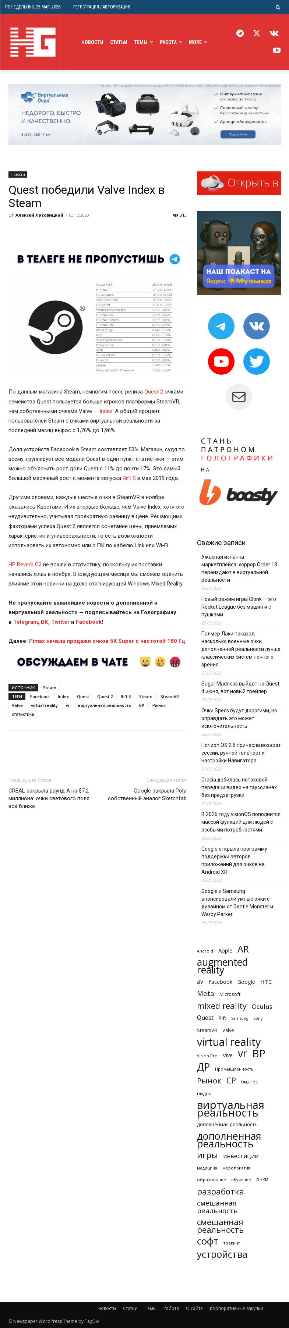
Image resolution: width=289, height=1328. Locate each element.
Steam (49, 687)
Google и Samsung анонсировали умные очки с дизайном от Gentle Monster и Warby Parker (237, 902)
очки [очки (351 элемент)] (262, 1179)
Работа (171, 1308)
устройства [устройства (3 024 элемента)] (222, 1254)
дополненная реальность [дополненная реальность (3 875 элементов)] (229, 1139)
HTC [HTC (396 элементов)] (266, 981)
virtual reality (44, 705)
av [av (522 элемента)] (200, 981)
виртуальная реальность (104, 705)
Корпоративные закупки (236, 1308)
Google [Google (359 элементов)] (246, 981)
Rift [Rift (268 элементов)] (222, 1018)
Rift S (129, 478)
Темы (150, 1308)
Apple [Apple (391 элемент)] (225, 950)
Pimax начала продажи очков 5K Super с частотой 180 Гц (107, 641)
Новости (18, 174)
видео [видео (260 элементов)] (204, 1093)
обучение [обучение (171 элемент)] (241, 1179)
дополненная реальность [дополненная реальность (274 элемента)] (227, 1124)
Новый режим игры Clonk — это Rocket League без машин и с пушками (238, 606)
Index (105, 411)
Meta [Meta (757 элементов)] (205, 993)
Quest (83, 696)
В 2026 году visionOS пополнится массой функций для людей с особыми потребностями (241, 822)
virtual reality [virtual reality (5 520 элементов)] (229, 1042)
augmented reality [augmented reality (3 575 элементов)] (222, 966)
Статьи (130, 1308)
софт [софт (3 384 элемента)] (207, 1241)
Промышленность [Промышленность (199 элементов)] (234, 1069)
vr (68, 705)
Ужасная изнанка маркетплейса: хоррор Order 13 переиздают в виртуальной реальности (239, 568)
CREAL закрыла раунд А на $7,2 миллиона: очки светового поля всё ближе (48, 798)
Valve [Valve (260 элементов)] (228, 1030)
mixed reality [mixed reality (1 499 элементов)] (222, 1006)
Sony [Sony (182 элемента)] (257, 1018)
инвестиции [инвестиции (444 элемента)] (240, 1156)
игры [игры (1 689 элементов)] (207, 1155)
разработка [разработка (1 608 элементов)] (220, 1191)
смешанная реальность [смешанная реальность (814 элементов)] (217, 1206)
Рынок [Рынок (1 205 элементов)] (209, 1081)
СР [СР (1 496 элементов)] (231, 1080)
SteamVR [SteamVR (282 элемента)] (207, 1030)
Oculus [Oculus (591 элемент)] (262, 1006)
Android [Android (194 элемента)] (205, 951)
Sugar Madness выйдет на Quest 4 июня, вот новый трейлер (240, 687)
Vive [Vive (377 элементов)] (228, 1055)
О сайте (194, 1308)
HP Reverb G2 (25, 564)
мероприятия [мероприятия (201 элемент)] (236, 1168)
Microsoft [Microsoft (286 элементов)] (229, 994)
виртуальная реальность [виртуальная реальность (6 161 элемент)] (230, 1109)
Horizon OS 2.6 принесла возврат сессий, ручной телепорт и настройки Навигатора (241, 752)
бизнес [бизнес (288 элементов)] (249, 1081)
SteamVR (170, 696)
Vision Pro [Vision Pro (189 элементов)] (207, 1055)
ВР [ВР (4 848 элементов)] (258, 1053)
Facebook (40, 696)
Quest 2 (153, 391)
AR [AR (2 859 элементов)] (243, 949)
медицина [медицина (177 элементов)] (207, 1168)
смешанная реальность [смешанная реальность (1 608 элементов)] (220, 1225)
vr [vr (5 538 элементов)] (242, 1053)
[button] (278, 7)
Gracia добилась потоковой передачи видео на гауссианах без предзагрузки (239, 787)
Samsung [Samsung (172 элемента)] (239, 1018)
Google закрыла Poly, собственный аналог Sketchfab (147, 794)
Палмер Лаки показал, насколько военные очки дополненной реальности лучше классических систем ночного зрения (241, 649)
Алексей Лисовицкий (39, 215)
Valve (17, 705)
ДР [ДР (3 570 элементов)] (203, 1067)
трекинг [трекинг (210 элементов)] (231, 1243)
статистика (23, 714)
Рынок (159, 705)
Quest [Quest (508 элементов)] (205, 1018)
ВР (141, 705)
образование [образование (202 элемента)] (211, 1179)
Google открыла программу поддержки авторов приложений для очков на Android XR (234, 860)
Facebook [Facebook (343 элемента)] (220, 981)
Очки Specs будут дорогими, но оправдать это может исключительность (239, 718)
